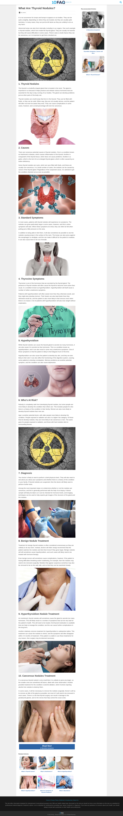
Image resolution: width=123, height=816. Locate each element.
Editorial (62, 800)
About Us (75, 800)
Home (48, 800)
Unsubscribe (68, 800)
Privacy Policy (55, 800)
